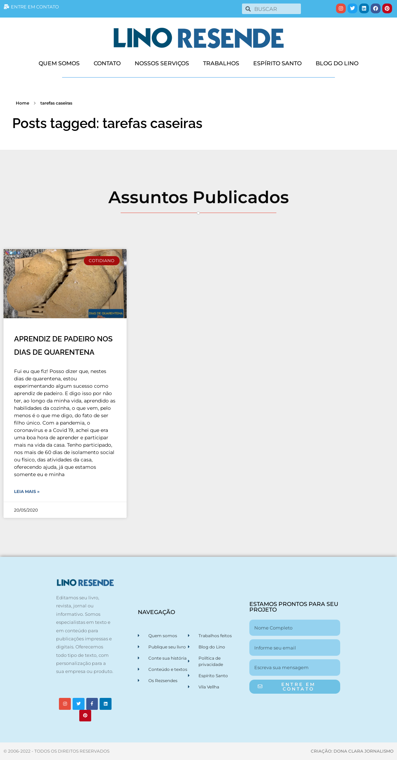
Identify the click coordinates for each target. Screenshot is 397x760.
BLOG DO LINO (337, 63)
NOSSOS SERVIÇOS (162, 63)
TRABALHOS (221, 63)
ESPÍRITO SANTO (277, 63)
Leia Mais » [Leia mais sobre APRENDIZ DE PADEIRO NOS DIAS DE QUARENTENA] (27, 491)
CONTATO (107, 63)
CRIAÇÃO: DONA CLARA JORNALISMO (352, 751)
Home (22, 103)
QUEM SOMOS (59, 63)
